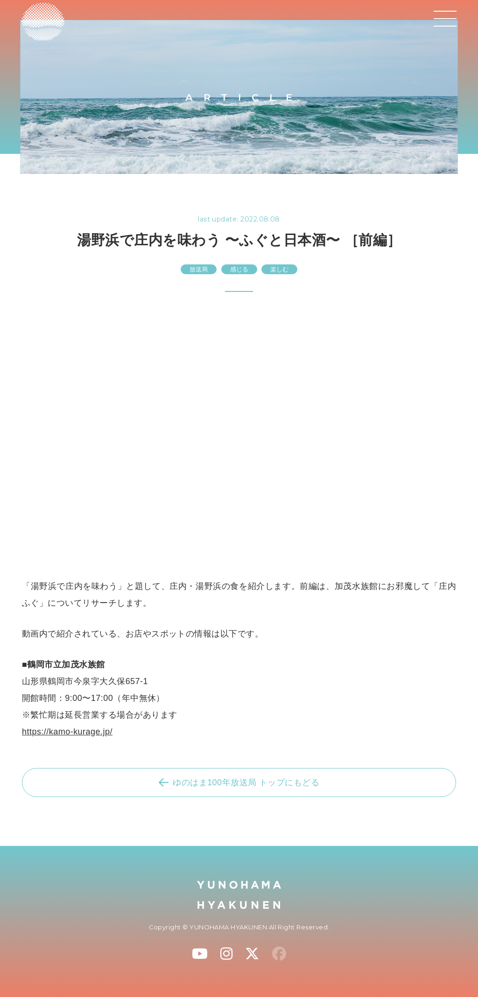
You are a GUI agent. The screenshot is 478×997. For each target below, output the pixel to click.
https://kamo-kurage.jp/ (67, 731)
